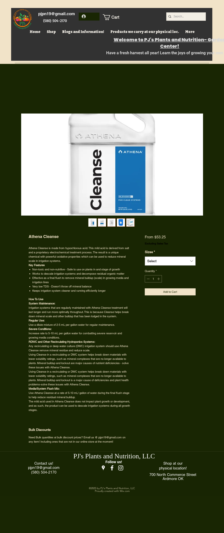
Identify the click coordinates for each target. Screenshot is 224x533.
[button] (115, 17)
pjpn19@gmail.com (56, 13)
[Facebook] (112, 467)
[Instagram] (120, 467)
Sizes (150, 252)
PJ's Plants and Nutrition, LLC (114, 456)
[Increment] (158, 278)
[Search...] (185, 16)
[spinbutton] (153, 278)
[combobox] (170, 261)
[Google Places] (103, 467)
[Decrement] (147, 278)
